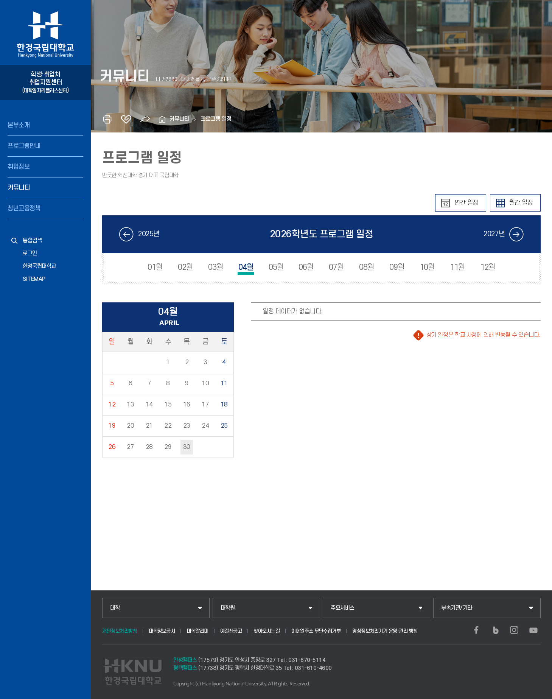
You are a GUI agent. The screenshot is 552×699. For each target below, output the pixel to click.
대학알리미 (197, 631)
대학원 (228, 608)
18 (224, 404)
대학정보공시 (162, 631)
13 (130, 404)
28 (149, 447)
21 (149, 425)
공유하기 (144, 119)
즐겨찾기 (126, 119)
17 (205, 404)
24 (205, 425)
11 (224, 383)
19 (111, 425)
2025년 (149, 234)
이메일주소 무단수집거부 (316, 631)
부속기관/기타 (456, 608)
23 (186, 425)
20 (130, 425)
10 (205, 383)
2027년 (494, 234)
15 (167, 404)
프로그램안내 (24, 146)
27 (130, 447)
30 (186, 447)
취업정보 (19, 166)
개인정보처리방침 (119, 631)
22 (167, 425)
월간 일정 (521, 202)
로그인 (30, 253)
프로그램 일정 (216, 119)
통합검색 (32, 240)
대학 (115, 608)
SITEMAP (34, 279)
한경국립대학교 (39, 266)
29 (167, 447)
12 (111, 404)
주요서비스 (343, 608)
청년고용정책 (24, 208)
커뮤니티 (19, 187)
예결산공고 (231, 631)
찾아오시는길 (266, 631)
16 (186, 404)
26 (111, 447)
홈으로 (161, 119)
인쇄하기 (107, 119)
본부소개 (19, 125)
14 (149, 404)
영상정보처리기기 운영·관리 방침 (385, 631)
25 (224, 425)
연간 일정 (466, 202)
